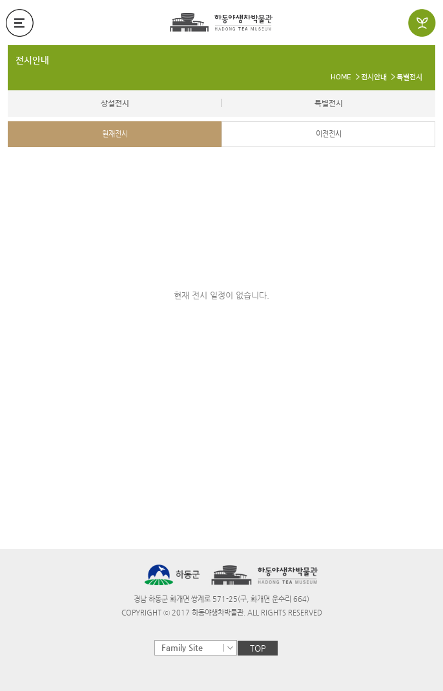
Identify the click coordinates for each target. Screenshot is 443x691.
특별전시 (409, 77)
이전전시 (329, 134)
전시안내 (32, 60)
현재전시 (115, 134)
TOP (258, 648)
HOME (341, 77)
